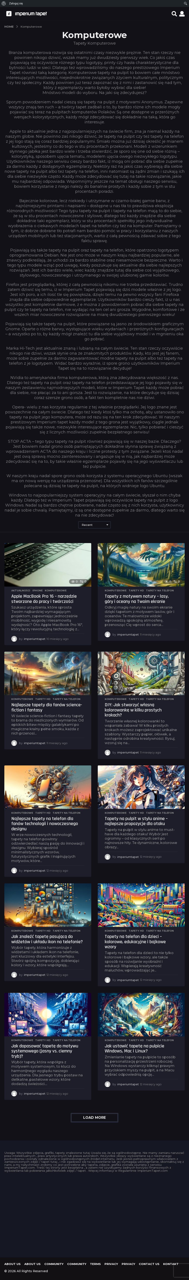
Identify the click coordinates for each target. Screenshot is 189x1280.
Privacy (111, 1264)
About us (12, 1264)
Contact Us (149, 1264)
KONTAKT (171, 1264)
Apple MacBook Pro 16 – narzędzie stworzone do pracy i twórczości (44, 599)
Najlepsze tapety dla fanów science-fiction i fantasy (46, 707)
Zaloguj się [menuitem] (16, 3)
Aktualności (20, 590)
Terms (95, 1264)
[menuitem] (4, 3)
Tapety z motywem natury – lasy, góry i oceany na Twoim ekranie (137, 599)
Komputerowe (55, 590)
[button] (174, 13)
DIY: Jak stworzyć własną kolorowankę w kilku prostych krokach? (133, 710)
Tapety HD (136, 590)
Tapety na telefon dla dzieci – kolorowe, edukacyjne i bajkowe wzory (135, 942)
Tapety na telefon (160, 590)
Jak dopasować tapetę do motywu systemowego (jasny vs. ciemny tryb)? (44, 1051)
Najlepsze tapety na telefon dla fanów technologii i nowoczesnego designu (44, 824)
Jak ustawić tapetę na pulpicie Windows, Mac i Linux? (134, 1048)
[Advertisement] (94, 1213)
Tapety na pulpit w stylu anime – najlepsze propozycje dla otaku (136, 821)
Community (53, 1264)
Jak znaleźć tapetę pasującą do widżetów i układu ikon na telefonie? (47, 939)
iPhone (37, 590)
